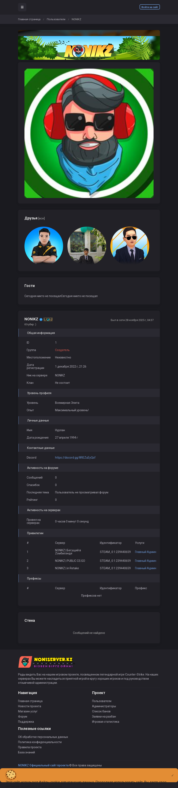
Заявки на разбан (104, 716)
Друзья (34, 218)
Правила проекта (30, 747)
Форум (22, 716)
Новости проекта (29, 706)
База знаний (26, 752)
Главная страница (29, 19)
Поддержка (26, 721)
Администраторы (104, 706)
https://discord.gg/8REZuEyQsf (75, 457)
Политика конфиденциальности (40, 742)
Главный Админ (145, 552)
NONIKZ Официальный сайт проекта (43, 765)
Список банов (101, 711)
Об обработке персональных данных (43, 737)
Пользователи (56, 19)
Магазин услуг (28, 711)
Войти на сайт (149, 7)
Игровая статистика (105, 721)
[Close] (172, 772)
